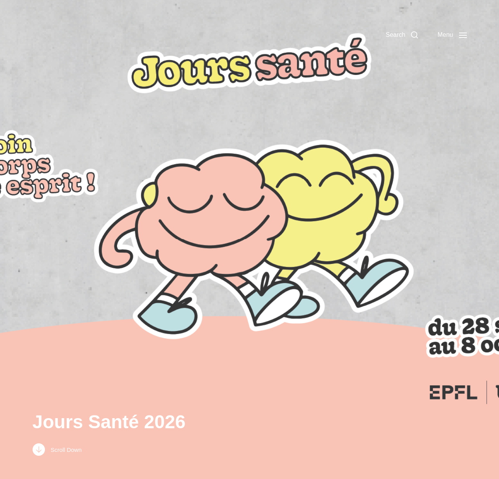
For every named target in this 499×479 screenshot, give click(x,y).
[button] (402, 34)
